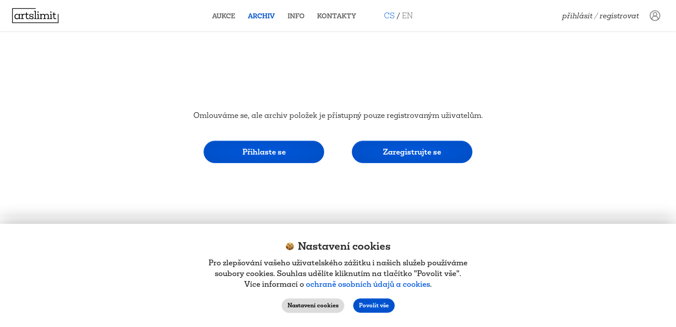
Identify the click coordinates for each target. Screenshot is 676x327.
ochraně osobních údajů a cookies (368, 284)
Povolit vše (374, 305)
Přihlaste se (264, 152)
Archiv (265, 16)
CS (393, 15)
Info (299, 16)
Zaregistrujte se (412, 152)
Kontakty (340, 16)
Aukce (227, 16)
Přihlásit (577, 15)
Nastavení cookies (313, 305)
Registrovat (619, 15)
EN (411, 15)
